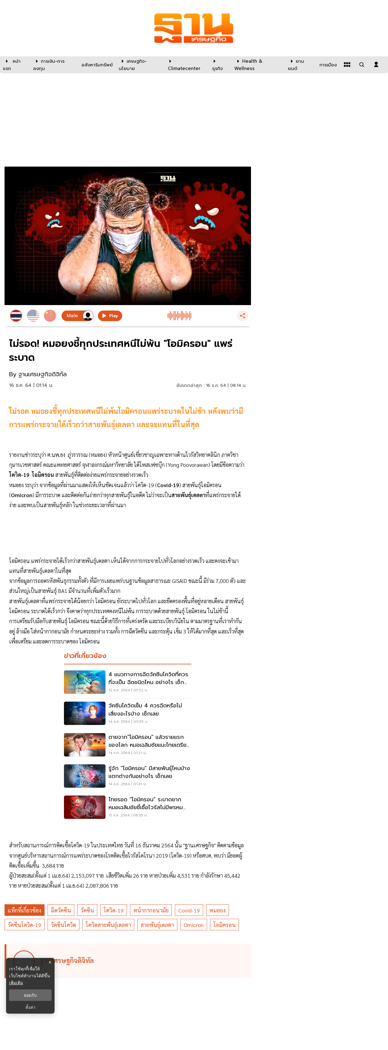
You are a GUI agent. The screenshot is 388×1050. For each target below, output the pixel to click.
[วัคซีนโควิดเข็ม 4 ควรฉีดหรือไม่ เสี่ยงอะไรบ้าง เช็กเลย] (127, 714)
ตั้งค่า (30, 1007)
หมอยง (217, 910)
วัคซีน (87, 910)
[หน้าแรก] (15, 64)
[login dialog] (376, 64)
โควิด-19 (114, 910)
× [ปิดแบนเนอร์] (49, 962)
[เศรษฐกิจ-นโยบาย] (139, 64)
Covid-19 (189, 910)
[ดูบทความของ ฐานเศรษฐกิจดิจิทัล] (128, 961)
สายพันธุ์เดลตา (157, 924)
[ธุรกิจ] (219, 64)
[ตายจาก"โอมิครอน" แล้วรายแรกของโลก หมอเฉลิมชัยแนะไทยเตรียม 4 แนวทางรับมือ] (127, 745)
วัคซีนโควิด (63, 924)
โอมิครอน (224, 924)
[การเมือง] (327, 64)
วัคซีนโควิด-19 (24, 924)
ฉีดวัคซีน (61, 910)
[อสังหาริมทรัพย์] (96, 64)
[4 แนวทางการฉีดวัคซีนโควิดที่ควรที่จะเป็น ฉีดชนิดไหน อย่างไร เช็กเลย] (127, 682)
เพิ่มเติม (16, 982)
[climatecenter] (185, 64)
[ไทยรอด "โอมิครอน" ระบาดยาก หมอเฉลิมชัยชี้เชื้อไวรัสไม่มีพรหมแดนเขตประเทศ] (127, 808)
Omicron (194, 924)
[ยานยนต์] (300, 64)
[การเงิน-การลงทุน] (53, 64)
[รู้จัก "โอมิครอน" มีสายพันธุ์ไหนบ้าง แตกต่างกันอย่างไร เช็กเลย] (127, 776)
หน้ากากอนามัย (151, 910)
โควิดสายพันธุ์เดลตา (108, 924)
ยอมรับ (30, 995)
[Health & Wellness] (258, 64)
